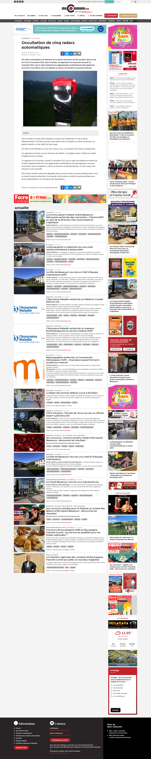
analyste (49, 427)
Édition (78, 11)
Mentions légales (21, 741)
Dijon (48, 555)
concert (49, 446)
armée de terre (57, 427)
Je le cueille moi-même (120, 693)
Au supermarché (118, 685)
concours (63, 546)
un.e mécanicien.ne (52, 498)
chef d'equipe (57, 286)
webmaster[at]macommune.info (60, 753)
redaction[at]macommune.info (59, 730)
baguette (49, 546)
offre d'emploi (82, 234)
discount (57, 402)
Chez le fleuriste (118, 688)
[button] (132, 2)
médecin (66, 315)
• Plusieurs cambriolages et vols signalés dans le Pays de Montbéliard (123, 79)
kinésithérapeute (68, 344)
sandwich (70, 546)
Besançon (49, 234)
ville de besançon (66, 471)
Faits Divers (35, 38)
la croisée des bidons (67, 519)
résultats (71, 446)
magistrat (72, 567)
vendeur (71, 261)
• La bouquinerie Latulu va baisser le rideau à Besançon (121, 107)
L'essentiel (122, 74)
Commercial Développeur (61, 380)
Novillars (49, 390)
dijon (67, 567)
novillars (75, 402)
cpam (60, 315)
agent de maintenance (53, 469)
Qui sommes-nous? (22, 730)
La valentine (72, 259)
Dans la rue (116, 690)
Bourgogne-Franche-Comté (56, 527)
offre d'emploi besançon (94, 234)
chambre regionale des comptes (55, 567)
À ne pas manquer (122, 493)
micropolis (64, 446)
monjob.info (74, 234)
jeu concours (56, 446)
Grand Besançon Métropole (61, 234)
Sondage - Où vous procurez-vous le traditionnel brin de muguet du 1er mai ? (121, 679)
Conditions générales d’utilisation (26, 743)
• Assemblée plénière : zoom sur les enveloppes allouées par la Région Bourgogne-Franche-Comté (122, 95)
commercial (50, 380)
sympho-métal (79, 446)
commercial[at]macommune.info (60, 735)
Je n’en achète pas (119, 696)
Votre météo (122, 618)
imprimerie (81, 380)
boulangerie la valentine (60, 259)
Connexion (129, 349)
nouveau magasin (65, 402)
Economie (57, 212)
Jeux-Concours (79, 435)
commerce (49, 402)
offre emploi (50, 236)
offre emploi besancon (61, 236)
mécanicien (66, 495)
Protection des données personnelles (28, 735)
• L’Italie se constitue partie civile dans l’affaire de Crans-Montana (122, 101)
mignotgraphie (89, 380)
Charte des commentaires (24, 733)
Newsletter (21, 748)
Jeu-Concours (67, 435)
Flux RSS (19, 738)
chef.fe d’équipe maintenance (68, 469)
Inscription (116, 349)
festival (49, 519)
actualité (26, 38)
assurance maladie (52, 315)
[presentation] (110, 504)
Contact (18, 728)
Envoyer (115, 710)
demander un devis (60, 740)
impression (73, 380)
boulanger (56, 546)
